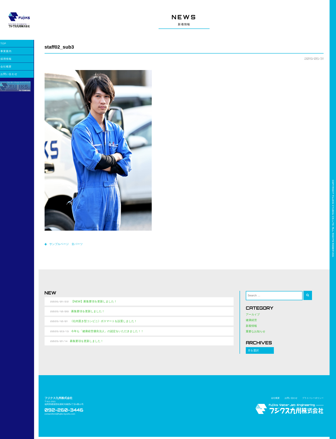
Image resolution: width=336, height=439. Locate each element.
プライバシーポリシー (313, 400)
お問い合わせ (13, 74)
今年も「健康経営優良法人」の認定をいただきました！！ (108, 332)
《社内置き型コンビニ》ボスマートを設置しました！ (103, 322)
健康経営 (251, 321)
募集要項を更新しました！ (88, 312)
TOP (8, 43)
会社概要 (10, 66)
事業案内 (10, 51)
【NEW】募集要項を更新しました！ (94, 302)
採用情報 (10, 58)
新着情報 (251, 327)
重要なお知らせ (255, 333)
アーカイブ (253, 315)
